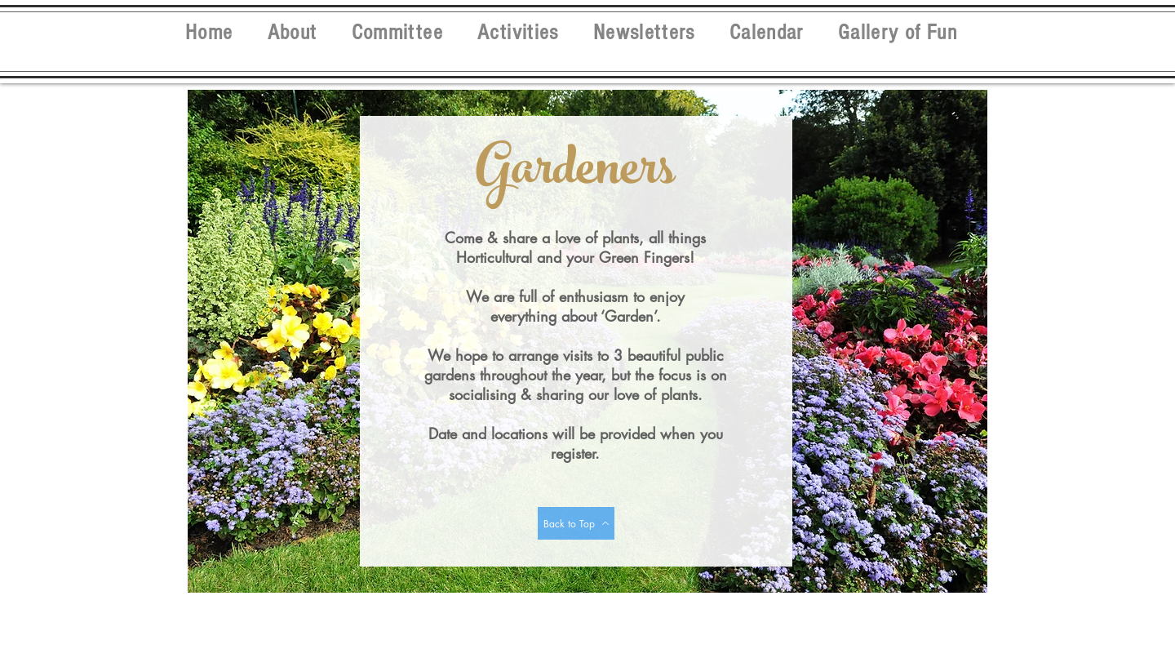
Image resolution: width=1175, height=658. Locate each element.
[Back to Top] (576, 523)
